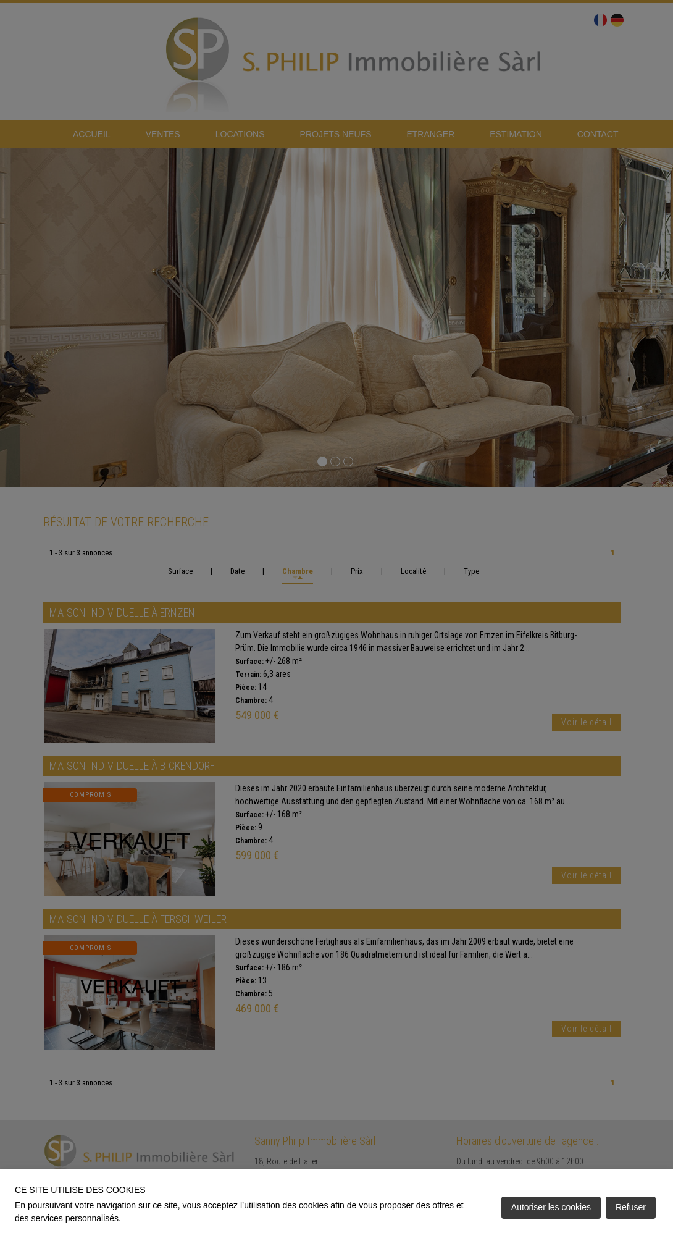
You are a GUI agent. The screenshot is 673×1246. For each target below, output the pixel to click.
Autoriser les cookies (551, 1207)
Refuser (631, 1207)
